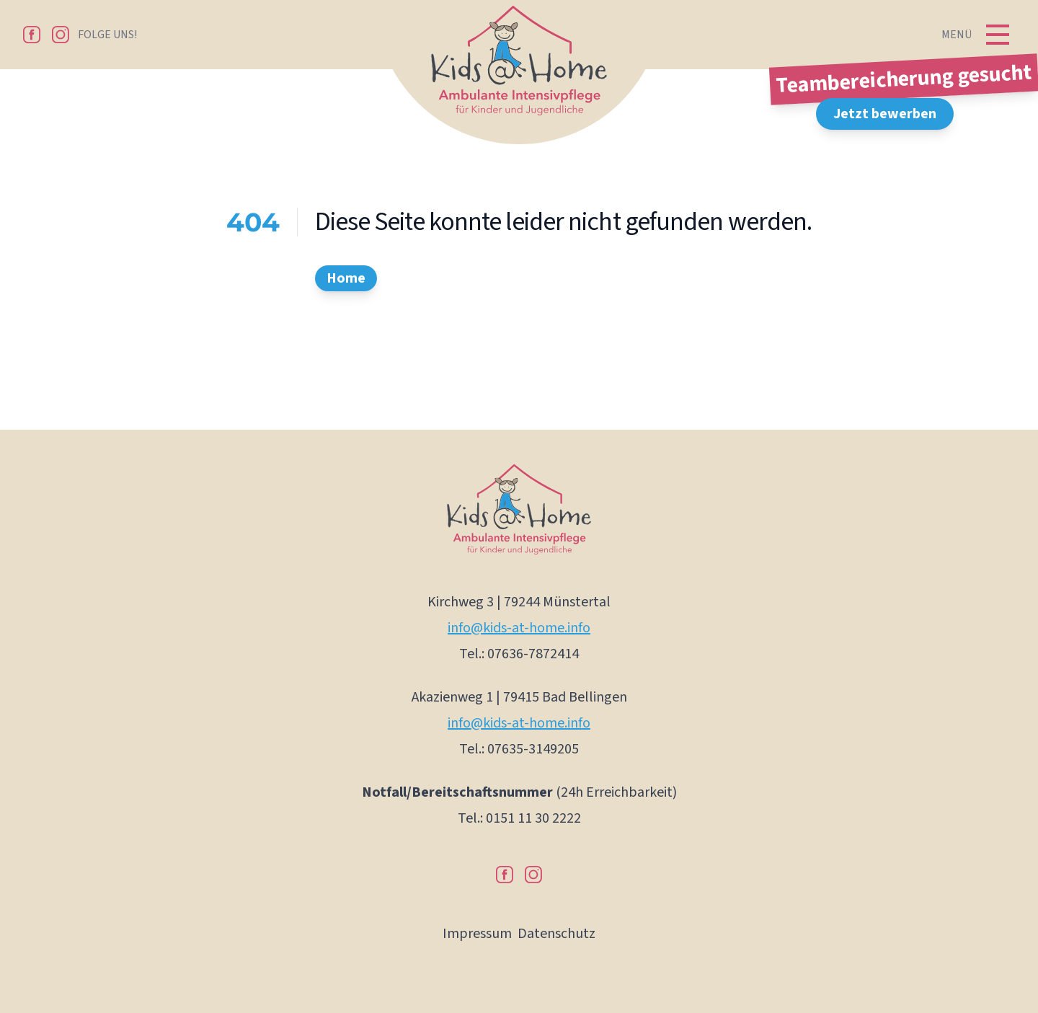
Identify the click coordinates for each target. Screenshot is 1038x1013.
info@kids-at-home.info (519, 628)
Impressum (477, 934)
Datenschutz (556, 934)
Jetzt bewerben (884, 114)
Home (346, 278)
